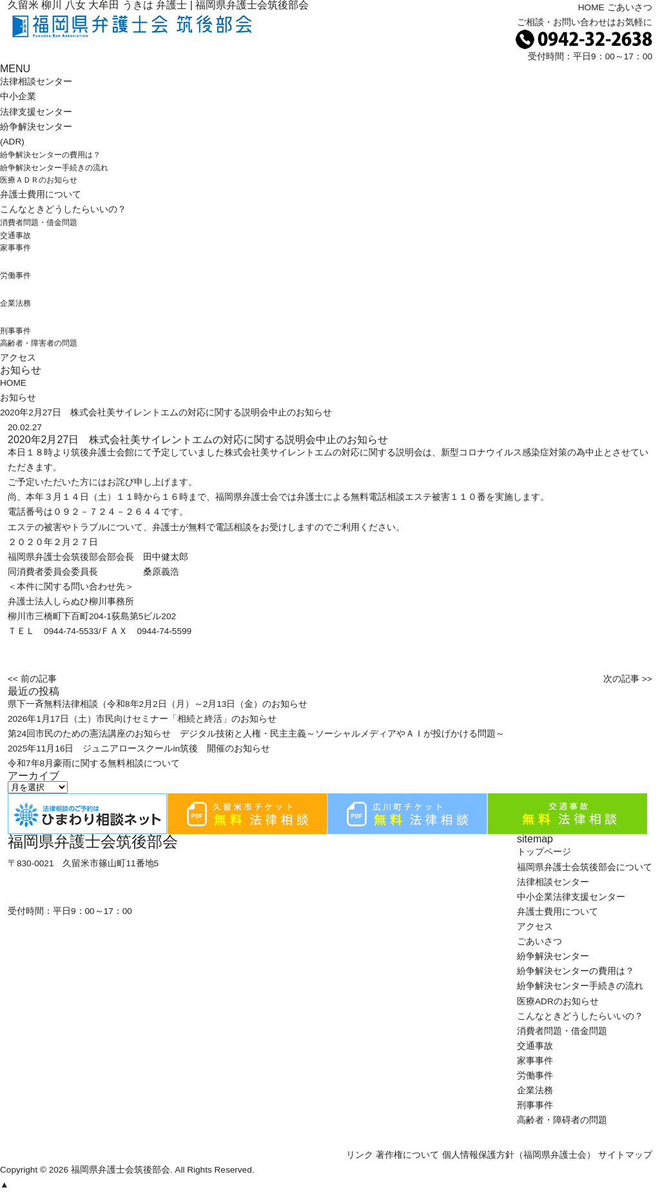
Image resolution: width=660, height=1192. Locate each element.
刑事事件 (15, 331)
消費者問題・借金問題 (38, 222)
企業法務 (15, 303)
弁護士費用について (40, 194)
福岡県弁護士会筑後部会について (584, 867)
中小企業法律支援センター (571, 897)
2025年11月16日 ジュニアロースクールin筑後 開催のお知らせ (139, 748)
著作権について (407, 1155)
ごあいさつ (629, 7)
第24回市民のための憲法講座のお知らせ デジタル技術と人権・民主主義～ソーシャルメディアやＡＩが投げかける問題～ (256, 734)
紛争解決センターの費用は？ (50, 155)
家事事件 (15, 248)
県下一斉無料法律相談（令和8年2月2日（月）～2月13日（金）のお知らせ (157, 704)
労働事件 (15, 275)
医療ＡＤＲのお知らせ (38, 180)
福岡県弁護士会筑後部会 (120, 1170)
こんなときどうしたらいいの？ (63, 209)
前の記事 (39, 679)
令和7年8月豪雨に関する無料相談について (94, 763)
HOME (591, 7)
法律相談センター (36, 81)
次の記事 (621, 679)
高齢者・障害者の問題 (38, 343)
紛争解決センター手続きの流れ (54, 168)
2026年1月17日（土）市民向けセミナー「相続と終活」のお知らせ (142, 719)
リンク (359, 1155)
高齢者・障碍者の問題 (562, 1120)
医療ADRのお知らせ (558, 1001)
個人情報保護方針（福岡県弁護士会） (519, 1155)
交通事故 (15, 235)
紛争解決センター (553, 956)
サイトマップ (625, 1155)
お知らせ (18, 397)
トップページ (544, 852)
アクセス (18, 358)
